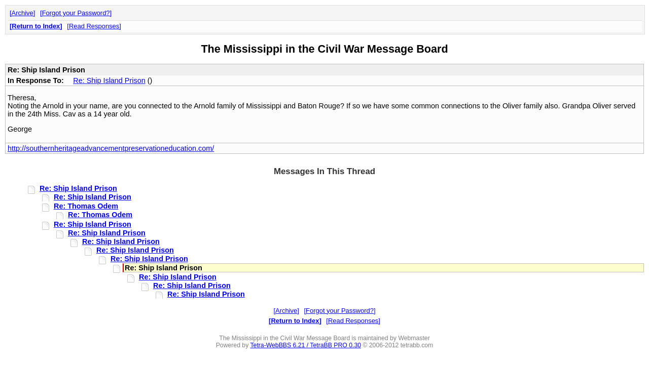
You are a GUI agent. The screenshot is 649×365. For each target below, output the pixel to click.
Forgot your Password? (76, 13)
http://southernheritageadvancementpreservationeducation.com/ (111, 148)
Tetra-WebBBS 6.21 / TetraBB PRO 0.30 (305, 345)
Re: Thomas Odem (86, 206)
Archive (22, 13)
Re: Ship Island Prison (109, 80)
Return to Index (36, 26)
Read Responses (94, 26)
